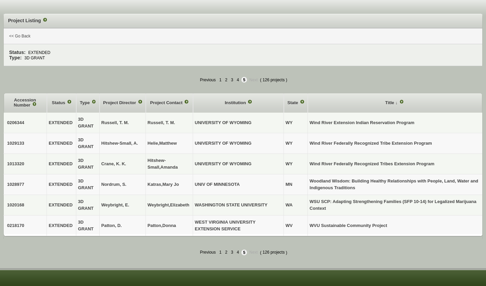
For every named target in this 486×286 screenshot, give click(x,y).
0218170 (15, 225)
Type (85, 102)
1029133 (15, 143)
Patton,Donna (161, 225)
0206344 (15, 122)
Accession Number (25, 102)
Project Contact (167, 102)
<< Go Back (19, 36)
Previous (208, 80)
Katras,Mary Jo (163, 184)
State (293, 102)
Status (59, 102)
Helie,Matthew (162, 143)
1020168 (15, 204)
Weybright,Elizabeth (168, 204)
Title (390, 102)
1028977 (15, 184)
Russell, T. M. (161, 122)
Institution (236, 102)
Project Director (120, 102)
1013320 (15, 163)
